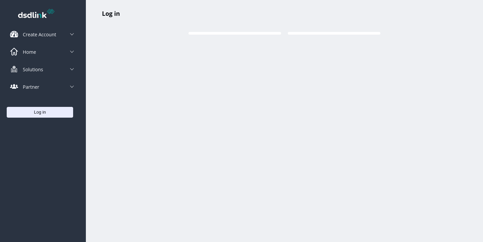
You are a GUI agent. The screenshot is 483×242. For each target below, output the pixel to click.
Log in (111, 13)
